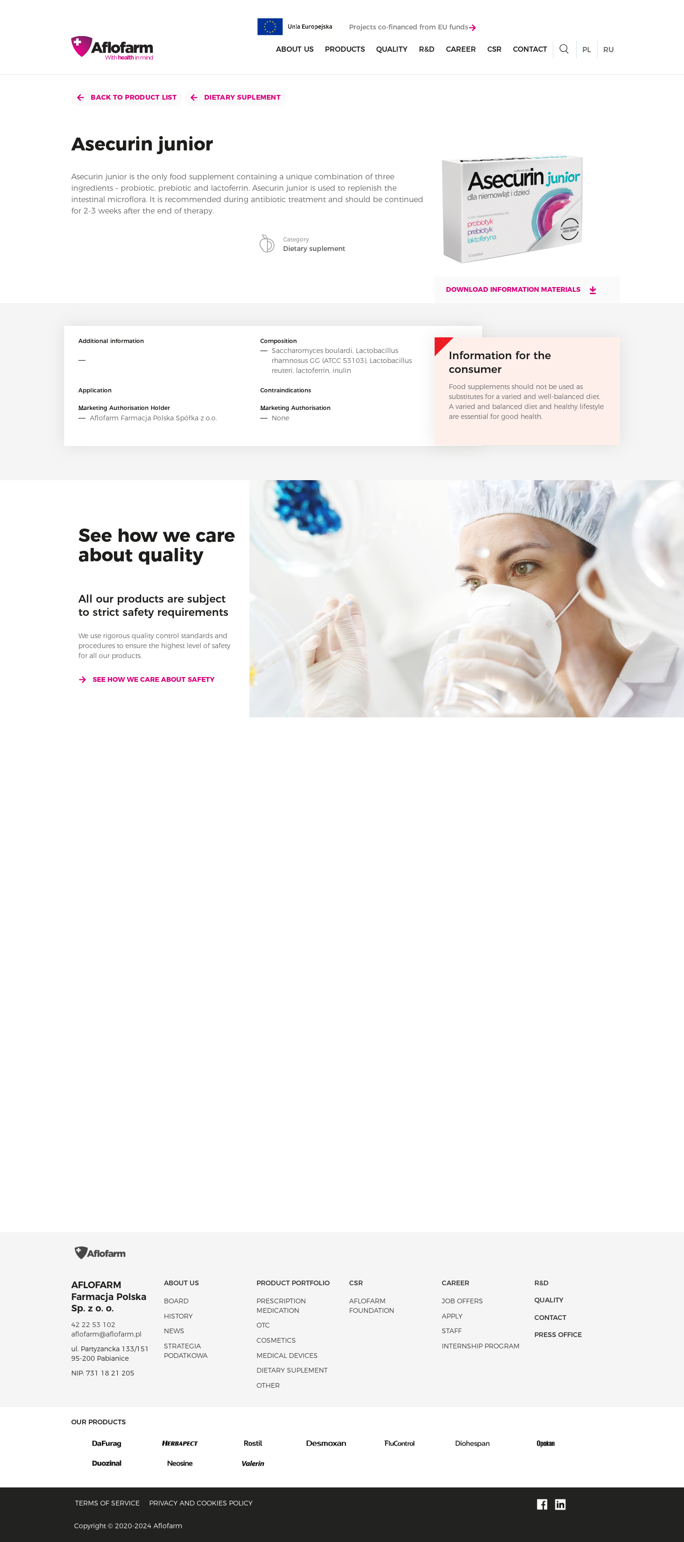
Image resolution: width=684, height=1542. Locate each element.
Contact (530, 49)
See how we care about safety (146, 679)
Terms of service (107, 1503)
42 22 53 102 (93, 1324)
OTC (263, 1325)
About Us (295, 49)
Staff (452, 1331)
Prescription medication (281, 1306)
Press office (558, 1334)
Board (176, 1301)
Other (268, 1385)
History (178, 1316)
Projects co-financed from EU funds (412, 27)
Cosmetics (276, 1340)
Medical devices (287, 1355)
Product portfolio (293, 1283)
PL (586, 49)
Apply (452, 1316)
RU (608, 49)
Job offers (462, 1301)
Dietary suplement (235, 97)
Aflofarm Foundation (371, 1306)
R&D (427, 49)
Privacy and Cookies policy (201, 1503)
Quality (392, 49)
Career (461, 49)
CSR (494, 49)
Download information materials (522, 290)
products (345, 49)
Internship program (481, 1346)
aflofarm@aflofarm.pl (106, 1334)
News (174, 1331)
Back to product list (127, 97)
